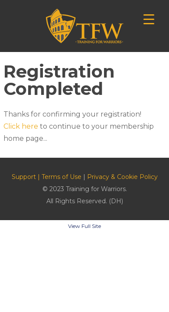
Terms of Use (61, 177)
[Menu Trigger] (149, 18)
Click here (20, 126)
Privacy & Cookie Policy (122, 177)
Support (24, 177)
